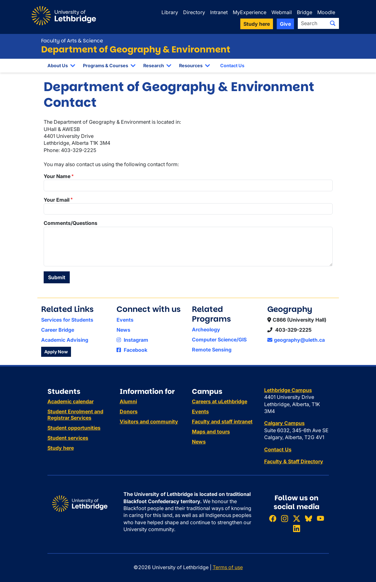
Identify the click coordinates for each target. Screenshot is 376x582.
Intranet (219, 12)
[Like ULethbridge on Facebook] (273, 518)
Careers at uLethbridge (219, 401)
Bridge (304, 12)
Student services (67, 438)
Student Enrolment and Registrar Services (75, 414)
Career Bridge (57, 330)
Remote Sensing (212, 349)
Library (169, 12)
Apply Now (56, 351)
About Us (57, 65)
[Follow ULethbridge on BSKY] (308, 518)
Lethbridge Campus (288, 390)
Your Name (57, 176)
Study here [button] (256, 24)
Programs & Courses (105, 65)
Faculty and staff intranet (222, 421)
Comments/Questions (70, 223)
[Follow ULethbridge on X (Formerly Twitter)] (297, 518)
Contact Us (232, 65)
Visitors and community (149, 421)
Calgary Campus (284, 423)
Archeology (206, 329)
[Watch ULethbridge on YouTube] (320, 518)
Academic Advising (64, 340)
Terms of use (228, 567)
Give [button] (285, 24)
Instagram (132, 340)
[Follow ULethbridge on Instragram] (285, 518)
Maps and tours (211, 431)
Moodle (326, 12)
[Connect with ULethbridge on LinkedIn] (297, 528)
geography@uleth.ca (296, 340)
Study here (60, 448)
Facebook (132, 350)
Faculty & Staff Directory (293, 461)
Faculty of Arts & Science (72, 40)
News (123, 330)
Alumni (128, 401)
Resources (191, 65)
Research (153, 65)
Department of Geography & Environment (135, 49)
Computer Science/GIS (219, 339)
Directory (194, 12)
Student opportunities (74, 428)
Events (125, 320)
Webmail (281, 12)
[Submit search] (332, 23)
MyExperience (249, 12)
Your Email (56, 200)
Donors (129, 411)
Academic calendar (70, 401)
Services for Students (67, 320)
